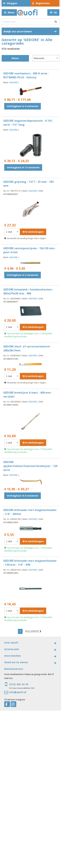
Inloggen (12, 3)
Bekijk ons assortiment (18, 31)
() (55, 12)
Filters (15, 58)
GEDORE (13, 82)
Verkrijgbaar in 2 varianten (22, 275)
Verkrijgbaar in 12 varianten (23, 167)
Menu (11, 12)
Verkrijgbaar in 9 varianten (22, 106)
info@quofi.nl (17, 692)
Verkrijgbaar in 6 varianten (22, 495)
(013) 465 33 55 (18, 684)
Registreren (43, 3)
